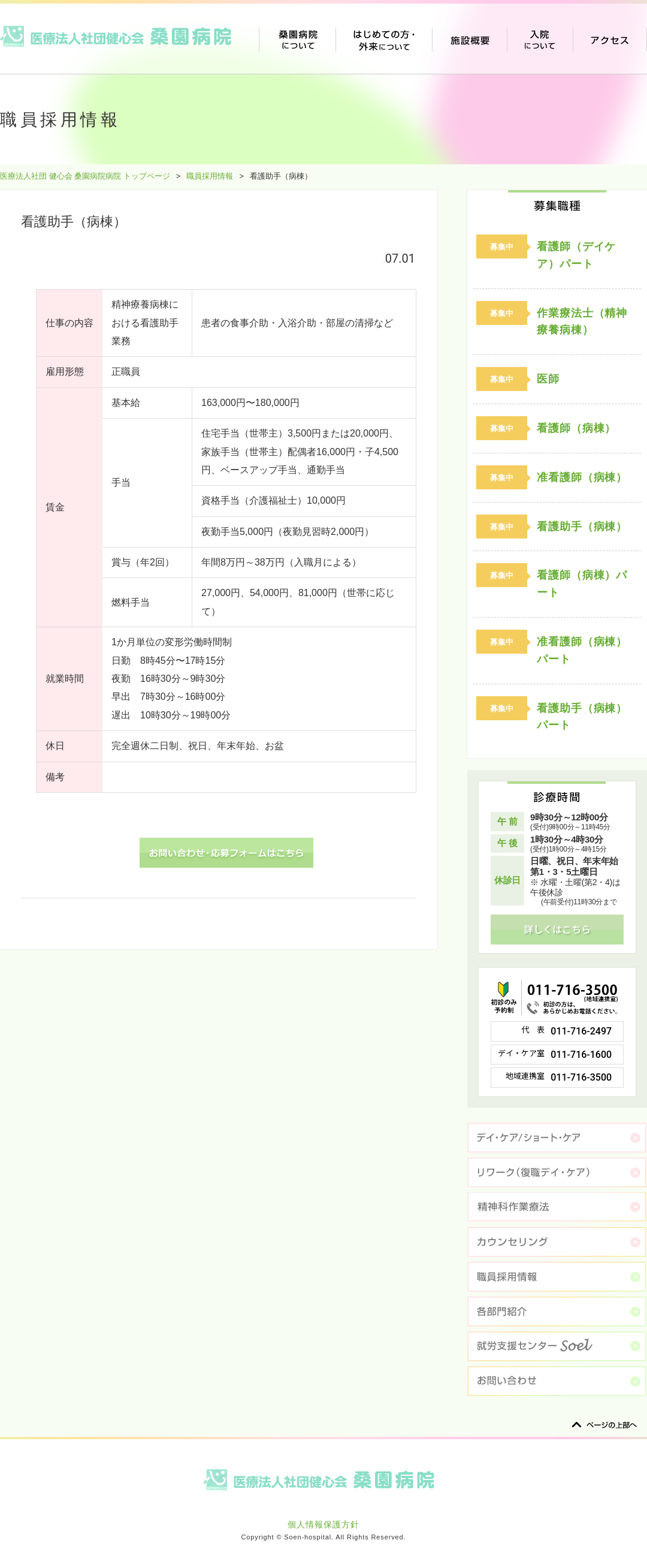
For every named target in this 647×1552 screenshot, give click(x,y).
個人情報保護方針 (323, 1524)
